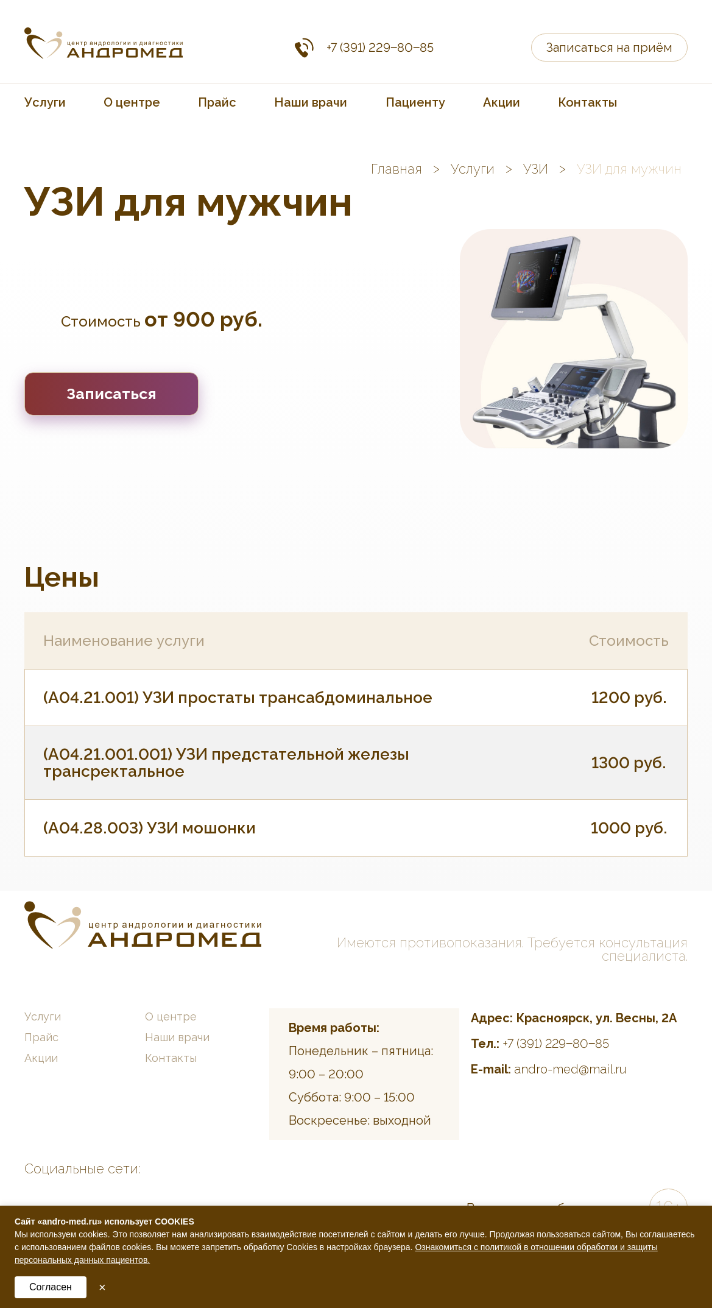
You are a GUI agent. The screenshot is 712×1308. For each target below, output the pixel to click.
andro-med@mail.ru (570, 1069)
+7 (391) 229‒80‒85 (380, 47)
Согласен (50, 1287)
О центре (132, 102)
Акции (501, 102)
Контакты (587, 102)
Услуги (45, 102)
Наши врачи (310, 102)
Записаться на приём (609, 47)
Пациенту (415, 102)
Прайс (217, 102)
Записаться (111, 393)
